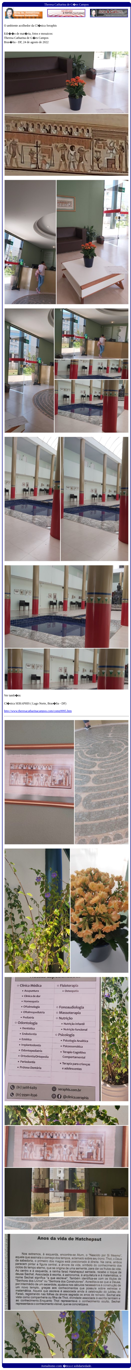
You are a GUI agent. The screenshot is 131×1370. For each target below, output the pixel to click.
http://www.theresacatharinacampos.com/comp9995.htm (38, 711)
